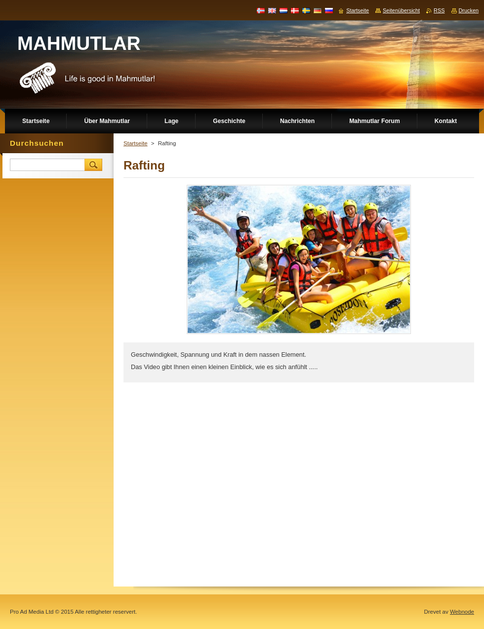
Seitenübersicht (401, 10)
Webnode (462, 612)
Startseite (135, 143)
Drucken (469, 10)
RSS (439, 10)
